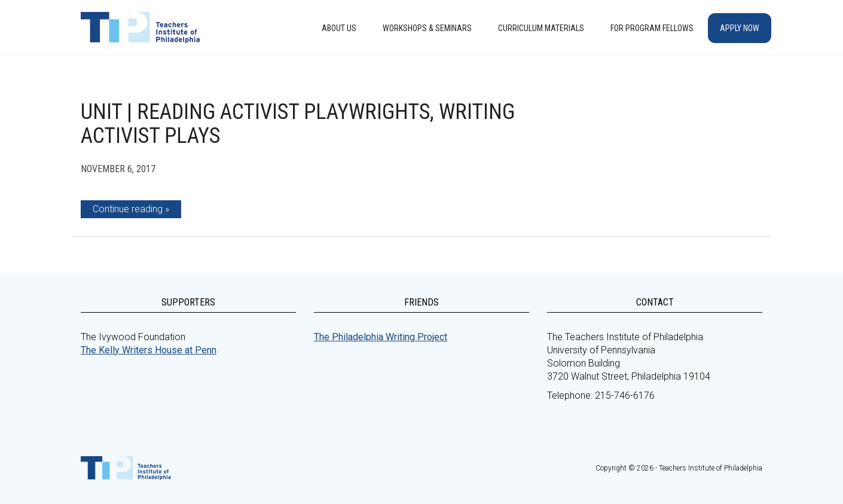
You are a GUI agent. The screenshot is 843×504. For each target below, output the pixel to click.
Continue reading (128, 209)
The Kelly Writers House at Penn (148, 350)
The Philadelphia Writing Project (380, 337)
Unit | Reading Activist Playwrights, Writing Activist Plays (298, 123)
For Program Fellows (652, 28)
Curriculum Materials (541, 28)
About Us (339, 28)
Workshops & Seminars (427, 28)
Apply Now (739, 28)
